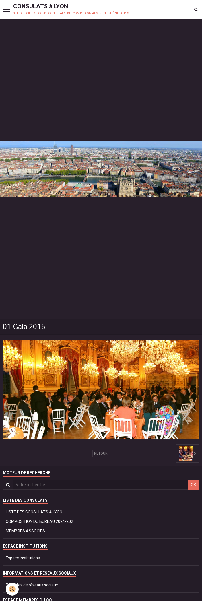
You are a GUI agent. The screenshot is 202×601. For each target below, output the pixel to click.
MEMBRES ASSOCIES (25, 531)
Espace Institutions (23, 558)
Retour (101, 453)
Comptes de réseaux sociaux (32, 585)
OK (193, 484)
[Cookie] (12, 589)
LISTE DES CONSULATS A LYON (34, 512)
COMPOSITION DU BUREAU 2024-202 (39, 521)
